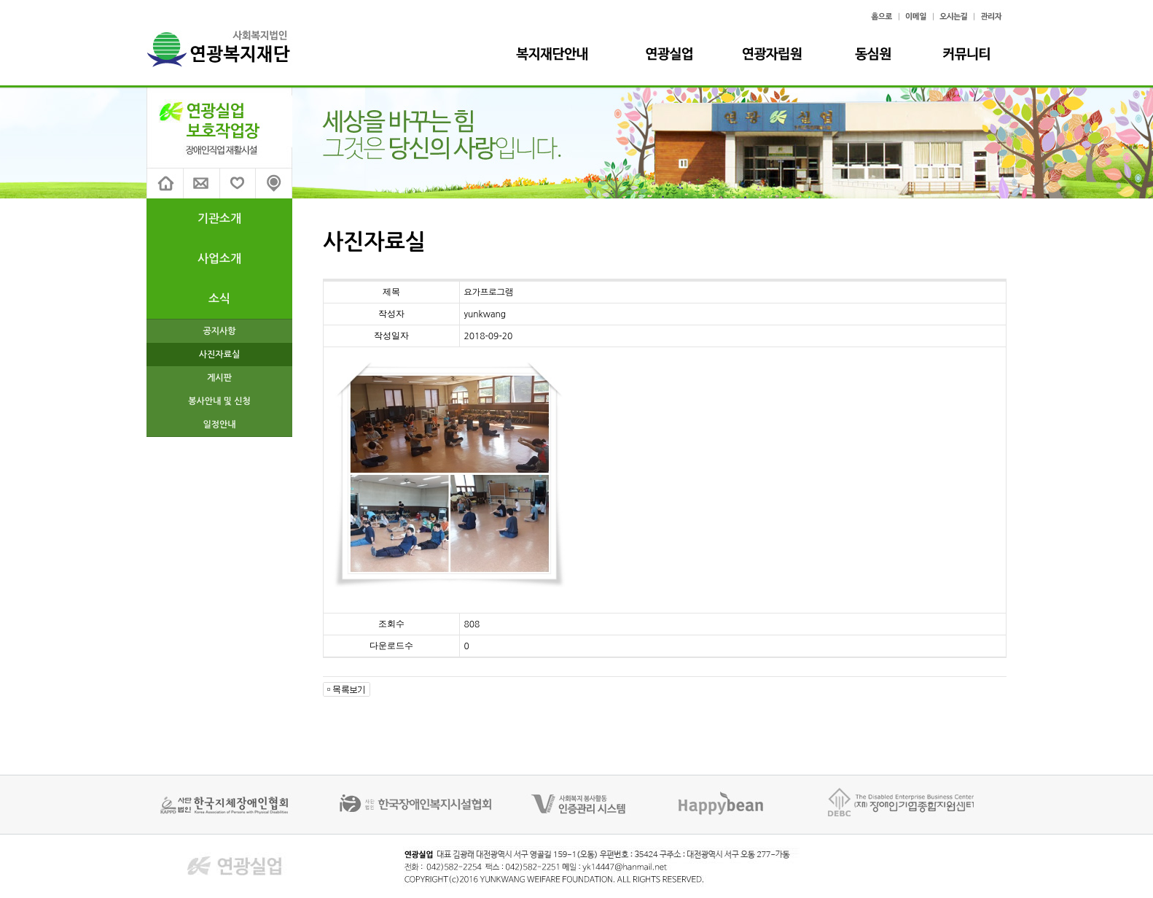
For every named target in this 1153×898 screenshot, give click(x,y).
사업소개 (219, 258)
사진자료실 (219, 354)
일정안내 (219, 424)
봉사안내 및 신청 (219, 401)
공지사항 (219, 331)
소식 (219, 298)
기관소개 (219, 218)
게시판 (219, 377)
